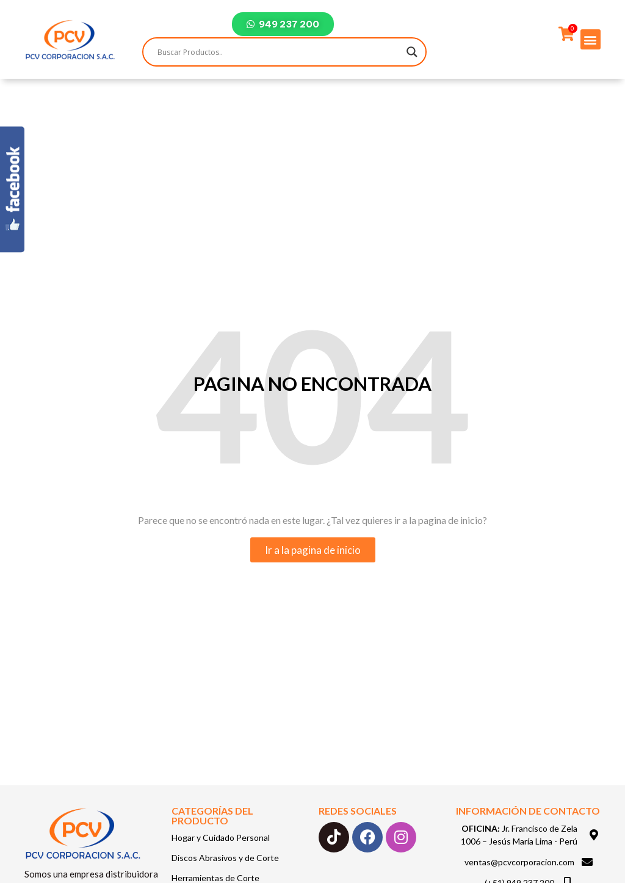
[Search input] (278, 51)
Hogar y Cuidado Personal (221, 837)
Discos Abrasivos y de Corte (225, 857)
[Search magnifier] (412, 51)
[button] (590, 39)
